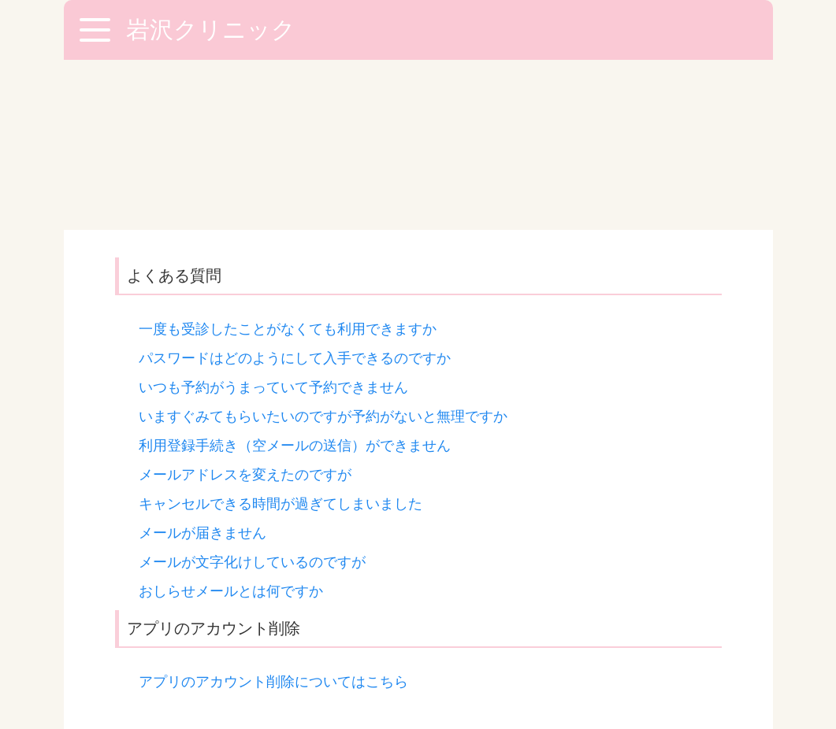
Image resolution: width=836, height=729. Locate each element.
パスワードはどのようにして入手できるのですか (295, 188)
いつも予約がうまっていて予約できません (273, 217)
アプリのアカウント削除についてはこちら (273, 512)
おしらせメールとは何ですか (231, 421)
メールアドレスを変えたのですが (245, 305)
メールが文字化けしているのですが (252, 392)
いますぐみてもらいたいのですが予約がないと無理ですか (323, 246)
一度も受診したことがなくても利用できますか (288, 159)
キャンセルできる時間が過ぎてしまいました (280, 334)
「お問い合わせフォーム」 (370, 574)
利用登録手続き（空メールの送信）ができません (295, 275)
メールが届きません (202, 363)
